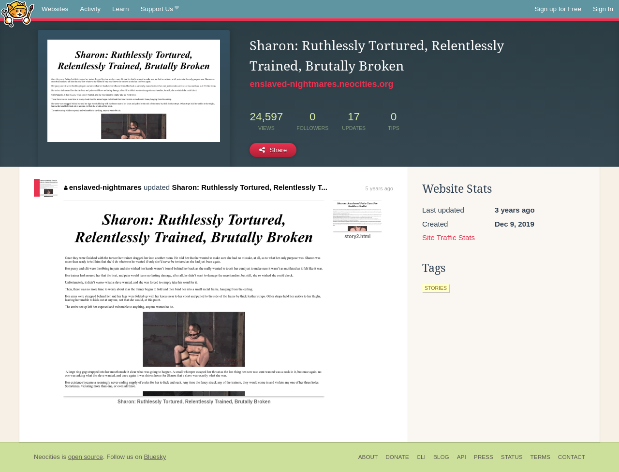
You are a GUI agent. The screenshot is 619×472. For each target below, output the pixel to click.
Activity (90, 9)
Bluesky (155, 456)
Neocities (47, 456)
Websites (55, 9)
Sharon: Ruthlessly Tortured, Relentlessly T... (249, 187)
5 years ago (379, 188)
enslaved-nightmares (103, 187)
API (461, 457)
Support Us (160, 9)
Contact (571, 457)
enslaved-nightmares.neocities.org (321, 84)
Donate (397, 457)
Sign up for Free (557, 9)
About (368, 457)
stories (436, 288)
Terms (540, 457)
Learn (120, 9)
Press (483, 457)
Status (512, 457)
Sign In (603, 9)
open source (85, 456)
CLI (421, 457)
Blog (441, 457)
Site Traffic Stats (448, 237)
